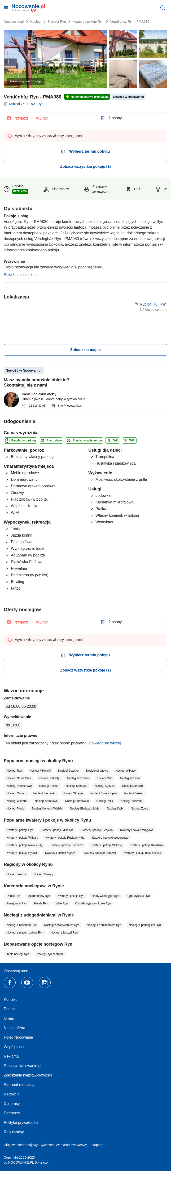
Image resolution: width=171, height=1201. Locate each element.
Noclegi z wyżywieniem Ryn (61, 925)
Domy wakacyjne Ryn (105, 896)
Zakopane (96, 1145)
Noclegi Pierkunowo (19, 785)
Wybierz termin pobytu (85, 151)
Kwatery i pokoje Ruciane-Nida (65, 837)
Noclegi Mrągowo (97, 770)
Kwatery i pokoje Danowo (100, 852)
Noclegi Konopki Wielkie (47, 808)
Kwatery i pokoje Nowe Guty (24, 845)
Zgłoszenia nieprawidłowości (28, 1075)
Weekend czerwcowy (71, 1145)
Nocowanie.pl (14, 21)
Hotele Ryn (41, 903)
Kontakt (10, 999)
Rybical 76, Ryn (153, 304)
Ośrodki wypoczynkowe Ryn (93, 903)
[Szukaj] (162, 7)
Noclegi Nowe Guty (19, 778)
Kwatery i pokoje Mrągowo (136, 830)
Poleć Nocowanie (18, 1037)
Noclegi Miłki (104, 778)
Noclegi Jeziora (16, 874)
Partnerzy (12, 1113)
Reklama (11, 1056)
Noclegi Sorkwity (49, 778)
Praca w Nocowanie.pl (22, 1066)
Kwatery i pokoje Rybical (22, 852)
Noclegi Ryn (57, 21)
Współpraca (14, 1047)
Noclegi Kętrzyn (104, 785)
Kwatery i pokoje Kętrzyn (60, 852)
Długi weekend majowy (21, 1145)
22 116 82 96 (33, 406)
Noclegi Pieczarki (131, 801)
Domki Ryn (14, 896)
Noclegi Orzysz (16, 793)
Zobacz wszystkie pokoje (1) (85, 167)
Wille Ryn (62, 903)
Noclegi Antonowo (46, 801)
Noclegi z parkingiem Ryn (145, 925)
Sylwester (46, 1145)
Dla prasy (12, 1104)
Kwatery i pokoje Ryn (88, 21)
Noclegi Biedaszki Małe (84, 808)
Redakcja (12, 1094)
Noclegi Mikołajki (40, 770)
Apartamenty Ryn (39, 896)
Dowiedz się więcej (105, 743)
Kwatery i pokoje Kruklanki (146, 845)
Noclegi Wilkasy (126, 770)
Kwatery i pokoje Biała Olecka (142, 852)
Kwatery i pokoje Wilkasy (22, 837)
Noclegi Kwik (115, 808)
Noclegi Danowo (132, 785)
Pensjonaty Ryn (16, 903)
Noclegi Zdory (139, 808)
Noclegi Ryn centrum (50, 954)
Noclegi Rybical (130, 778)
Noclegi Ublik (104, 801)
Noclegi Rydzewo (78, 778)
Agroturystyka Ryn (138, 896)
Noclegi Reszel (48, 785)
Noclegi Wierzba (17, 801)
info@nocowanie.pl (66, 406)
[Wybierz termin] (30, 117)
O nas (9, 1018)
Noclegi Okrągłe (73, 793)
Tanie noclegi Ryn (18, 954)
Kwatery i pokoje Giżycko (97, 830)
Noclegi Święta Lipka (103, 793)
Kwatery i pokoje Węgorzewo (110, 837)
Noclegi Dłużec (133, 793)
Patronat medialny (19, 1085)
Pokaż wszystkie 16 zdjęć (25, 81)
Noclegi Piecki (15, 808)
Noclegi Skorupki (76, 785)
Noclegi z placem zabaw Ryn (25, 932)
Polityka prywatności (21, 1123)
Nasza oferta (14, 1028)
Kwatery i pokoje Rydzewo (66, 845)
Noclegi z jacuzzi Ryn (64, 932)
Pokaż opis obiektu (19, 275)
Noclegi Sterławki (44, 793)
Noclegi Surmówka (77, 801)
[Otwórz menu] (6, 7)
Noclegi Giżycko (68, 770)
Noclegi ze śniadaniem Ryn (104, 925)
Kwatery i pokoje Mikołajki (57, 830)
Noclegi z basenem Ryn (22, 925)
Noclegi (35, 21)
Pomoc (10, 1009)
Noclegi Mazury (43, 874)
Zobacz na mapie (85, 350)
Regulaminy (14, 1132)
